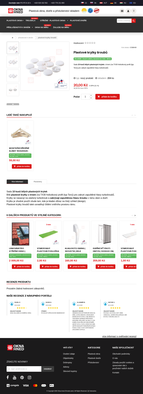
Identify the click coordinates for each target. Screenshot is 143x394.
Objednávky (68, 358)
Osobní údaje (69, 354)
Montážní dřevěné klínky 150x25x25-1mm (103, 151)
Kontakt (115, 372)
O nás (115, 358)
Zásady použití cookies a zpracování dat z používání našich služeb (123, 365)
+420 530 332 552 (40, 3)
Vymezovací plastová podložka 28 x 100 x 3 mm (48, 251)
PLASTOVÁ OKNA (14, 20)
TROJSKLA (32, 20)
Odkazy (122, 11)
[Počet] (85, 97)
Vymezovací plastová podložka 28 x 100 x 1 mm (132, 251)
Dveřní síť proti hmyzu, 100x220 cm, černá (103, 251)
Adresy (66, 367)
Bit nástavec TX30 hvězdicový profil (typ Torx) (47, 151)
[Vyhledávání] (126, 21)
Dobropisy (67, 362)
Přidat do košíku (107, 96)
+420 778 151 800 (57, 3)
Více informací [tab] (17, 182)
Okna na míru (43, 26)
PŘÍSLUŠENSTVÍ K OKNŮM (18, 27)
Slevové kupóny (70, 371)
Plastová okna (94, 354)
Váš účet (128, 11)
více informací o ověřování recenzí (119, 336)
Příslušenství (93, 362)
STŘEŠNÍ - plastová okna (52, 20)
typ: (77, 78)
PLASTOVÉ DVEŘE (78, 20)
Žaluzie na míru (62, 26)
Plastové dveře (94, 358)
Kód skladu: (125, 47)
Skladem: (101, 78)
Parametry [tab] (38, 182)
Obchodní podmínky (121, 354)
